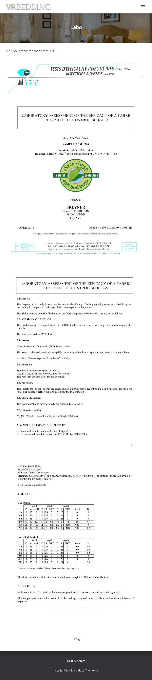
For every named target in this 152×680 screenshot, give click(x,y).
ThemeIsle (91, 670)
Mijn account (76, 661)
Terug (76, 639)
